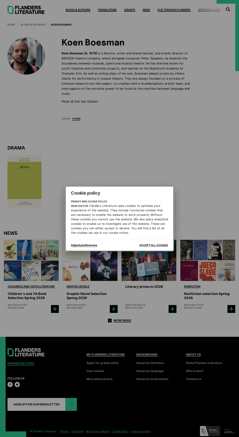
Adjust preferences (84, 245)
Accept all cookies (153, 245)
